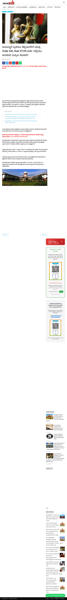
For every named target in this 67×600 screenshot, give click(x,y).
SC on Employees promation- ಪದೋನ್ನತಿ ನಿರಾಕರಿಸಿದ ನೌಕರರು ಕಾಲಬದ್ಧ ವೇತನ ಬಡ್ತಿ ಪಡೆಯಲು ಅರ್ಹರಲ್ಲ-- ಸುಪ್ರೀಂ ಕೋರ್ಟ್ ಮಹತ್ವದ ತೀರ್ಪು (54, 541)
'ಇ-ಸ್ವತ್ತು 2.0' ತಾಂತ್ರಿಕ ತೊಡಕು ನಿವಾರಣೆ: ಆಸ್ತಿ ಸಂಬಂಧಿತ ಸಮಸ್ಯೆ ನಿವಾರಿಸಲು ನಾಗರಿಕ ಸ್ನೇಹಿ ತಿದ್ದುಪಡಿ (55, 417)
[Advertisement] (24, 86)
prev (46, 508)
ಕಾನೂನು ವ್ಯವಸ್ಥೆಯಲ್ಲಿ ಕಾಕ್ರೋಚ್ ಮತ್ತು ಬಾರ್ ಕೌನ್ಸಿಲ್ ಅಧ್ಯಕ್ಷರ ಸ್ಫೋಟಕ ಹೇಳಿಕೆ (59, 436)
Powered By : (59, 597)
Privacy (56, 598)
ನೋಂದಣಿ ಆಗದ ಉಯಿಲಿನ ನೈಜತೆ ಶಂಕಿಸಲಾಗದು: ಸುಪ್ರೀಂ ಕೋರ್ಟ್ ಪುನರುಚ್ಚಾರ (21, 114)
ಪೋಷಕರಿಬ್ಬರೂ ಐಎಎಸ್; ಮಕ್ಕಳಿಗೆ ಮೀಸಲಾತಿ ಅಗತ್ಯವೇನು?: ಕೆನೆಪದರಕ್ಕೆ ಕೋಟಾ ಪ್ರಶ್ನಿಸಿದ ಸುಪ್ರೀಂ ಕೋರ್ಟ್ (21, 121)
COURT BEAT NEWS (13, 598)
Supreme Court (10, 11)
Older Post (44, 234)
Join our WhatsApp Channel (55, 595)
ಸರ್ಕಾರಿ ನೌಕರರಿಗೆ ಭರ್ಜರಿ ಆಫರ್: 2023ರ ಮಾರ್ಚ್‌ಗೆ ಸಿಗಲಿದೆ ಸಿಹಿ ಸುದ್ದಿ (52, 563)
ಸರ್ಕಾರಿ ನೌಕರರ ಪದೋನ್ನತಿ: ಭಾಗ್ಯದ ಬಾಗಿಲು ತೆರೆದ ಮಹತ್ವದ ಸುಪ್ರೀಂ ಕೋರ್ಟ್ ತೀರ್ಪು (52, 525)
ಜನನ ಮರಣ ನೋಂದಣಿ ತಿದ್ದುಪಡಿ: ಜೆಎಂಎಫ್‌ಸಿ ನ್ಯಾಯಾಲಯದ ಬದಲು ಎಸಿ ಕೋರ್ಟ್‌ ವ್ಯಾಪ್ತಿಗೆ (53, 549)
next (47, 508)
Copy (61, 291)
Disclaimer (62, 598)
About (47, 598)
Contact (51, 598)
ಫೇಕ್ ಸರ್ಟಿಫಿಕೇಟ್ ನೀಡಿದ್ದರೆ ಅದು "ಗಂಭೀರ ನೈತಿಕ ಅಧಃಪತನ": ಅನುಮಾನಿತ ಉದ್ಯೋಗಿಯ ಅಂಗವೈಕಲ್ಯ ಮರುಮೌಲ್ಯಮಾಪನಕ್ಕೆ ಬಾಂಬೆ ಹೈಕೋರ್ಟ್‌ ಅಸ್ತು (20, 117)
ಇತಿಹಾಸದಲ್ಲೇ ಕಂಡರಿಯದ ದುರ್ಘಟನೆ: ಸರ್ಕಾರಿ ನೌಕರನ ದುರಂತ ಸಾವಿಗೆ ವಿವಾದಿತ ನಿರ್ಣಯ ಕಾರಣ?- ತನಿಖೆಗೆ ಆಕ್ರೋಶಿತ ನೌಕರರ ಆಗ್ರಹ (55, 446)
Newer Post (5, 234)
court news (4, 11)
